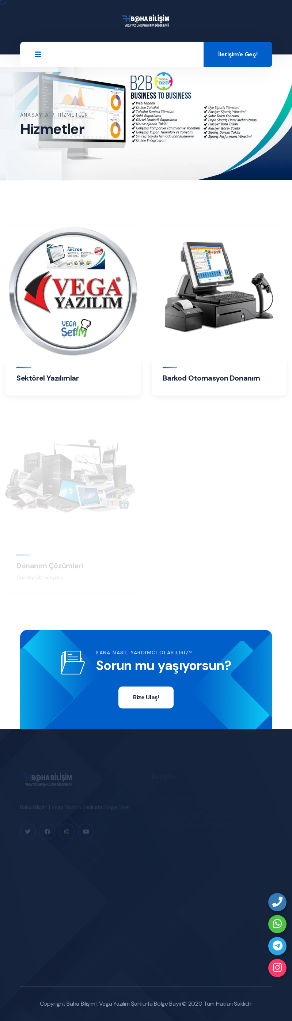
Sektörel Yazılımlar (47, 378)
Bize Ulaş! (146, 697)
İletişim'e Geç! (237, 54)
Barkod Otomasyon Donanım (211, 378)
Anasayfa (34, 114)
